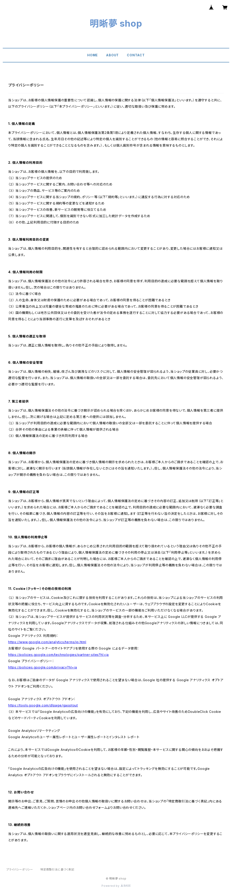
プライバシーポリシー (19, 869)
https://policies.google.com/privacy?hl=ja (42, 667)
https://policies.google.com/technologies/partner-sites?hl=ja (58, 655)
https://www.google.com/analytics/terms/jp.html (47, 642)
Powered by (116, 885)
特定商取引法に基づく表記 (57, 869)
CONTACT (136, 55)
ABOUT (112, 55)
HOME (92, 55)
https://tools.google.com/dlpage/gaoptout (43, 705)
